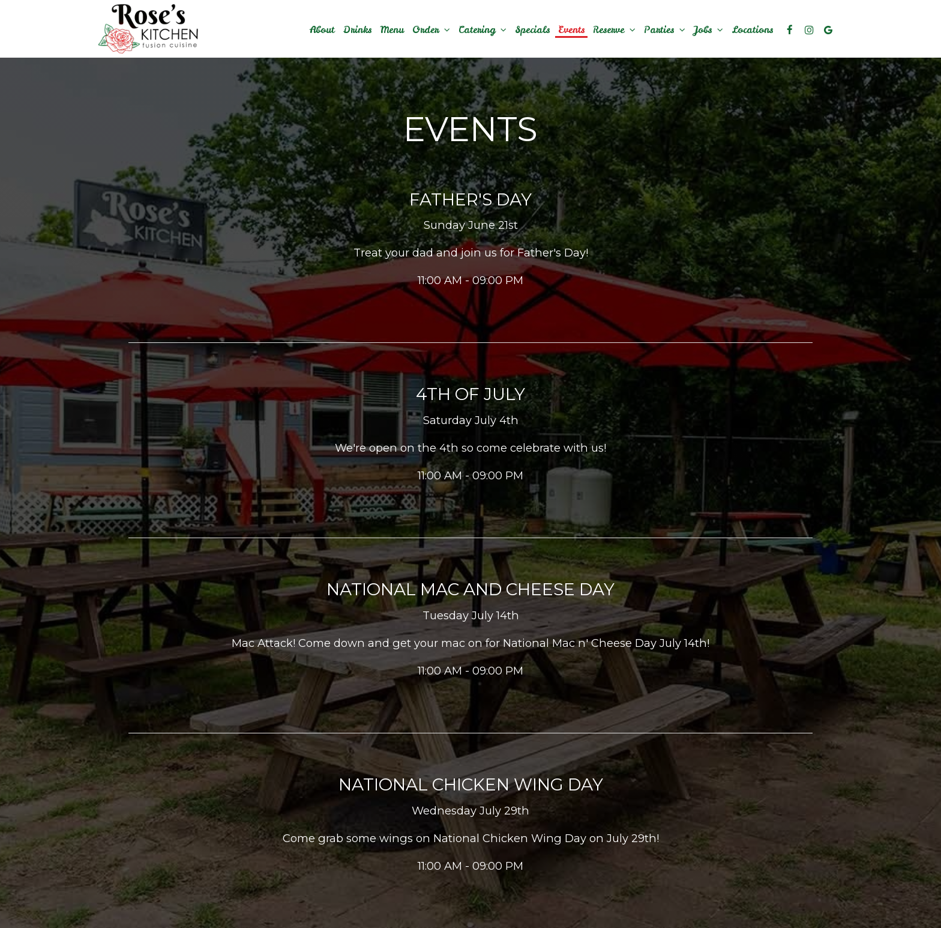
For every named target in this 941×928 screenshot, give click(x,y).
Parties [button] (664, 30)
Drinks (357, 30)
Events (571, 30)
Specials (532, 30)
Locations (752, 30)
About (322, 30)
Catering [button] (482, 30)
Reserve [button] (614, 30)
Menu (392, 30)
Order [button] (431, 30)
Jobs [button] (708, 30)
